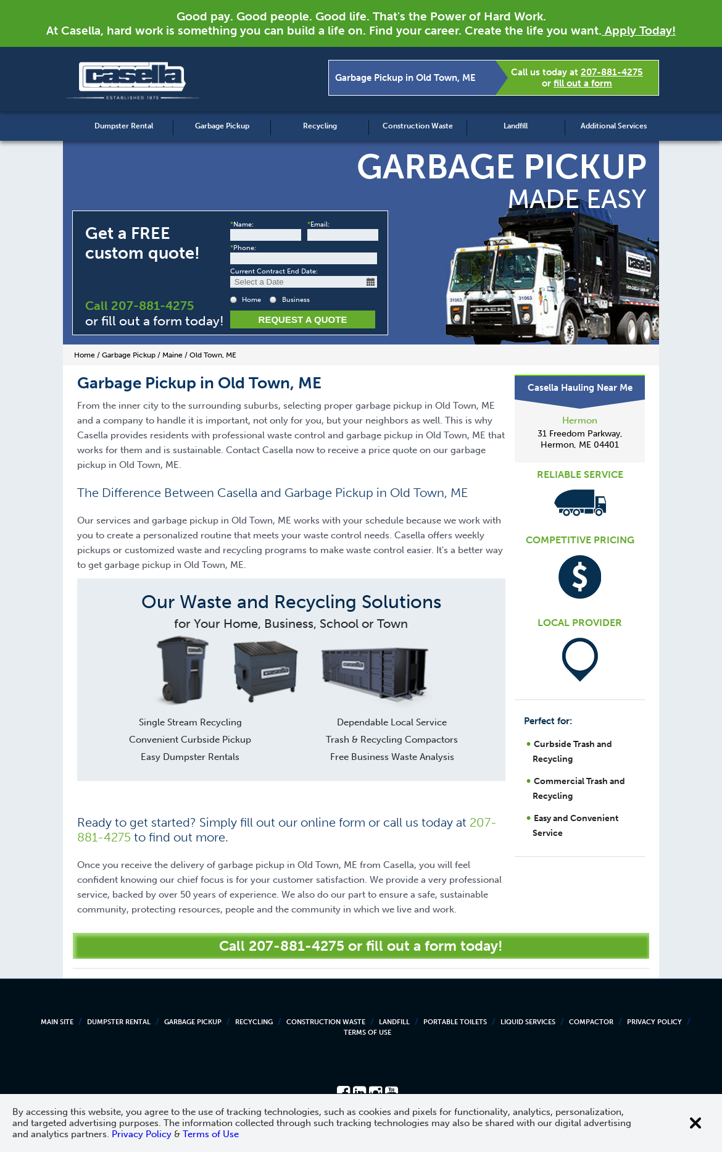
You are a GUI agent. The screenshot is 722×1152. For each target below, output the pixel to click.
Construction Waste (418, 126)
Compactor (591, 1022)
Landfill (516, 126)
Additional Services (614, 126)
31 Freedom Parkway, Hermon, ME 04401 (580, 439)
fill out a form (583, 83)
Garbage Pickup (222, 126)
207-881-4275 (612, 72)
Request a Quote (303, 319)
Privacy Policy (654, 1022)
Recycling (320, 126)
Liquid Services (527, 1022)
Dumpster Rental (123, 126)
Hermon (579, 420)
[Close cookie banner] (695, 1123)
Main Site (57, 1022)
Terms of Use (367, 1033)
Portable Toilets (455, 1022)
